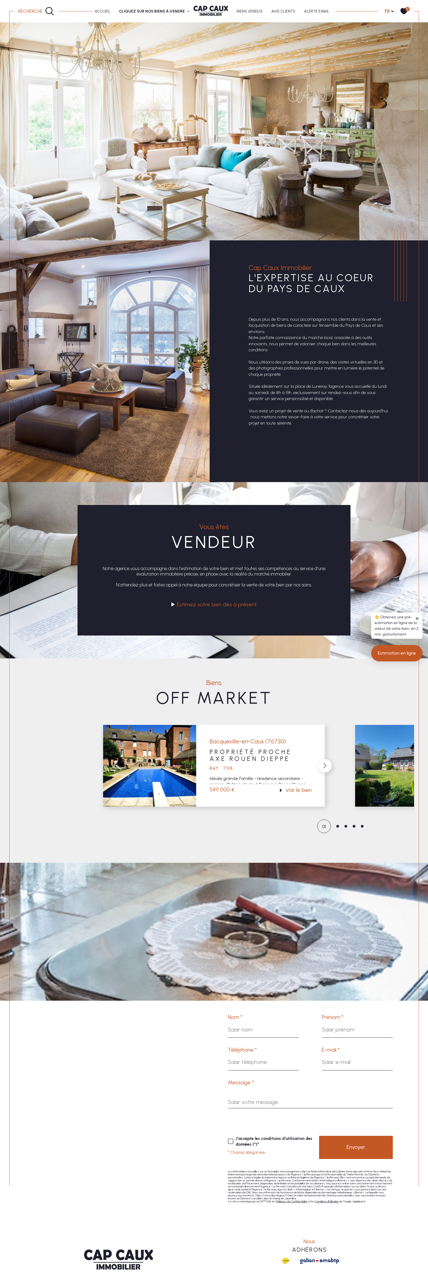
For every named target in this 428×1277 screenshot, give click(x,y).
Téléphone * (242, 1049)
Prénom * (332, 1017)
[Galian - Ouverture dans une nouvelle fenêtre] (319, 1261)
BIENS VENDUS (250, 11)
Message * (241, 1082)
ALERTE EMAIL (316, 11)
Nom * (235, 1017)
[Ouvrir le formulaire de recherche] (36, 11)
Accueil (102, 11)
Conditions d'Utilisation (327, 1201)
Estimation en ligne (397, 744)
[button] (325, 766)
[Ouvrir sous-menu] (188, 11)
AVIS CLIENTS (283, 11)
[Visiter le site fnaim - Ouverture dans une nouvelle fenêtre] (285, 1260)
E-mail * (331, 1049)
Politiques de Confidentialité (291, 1201)
